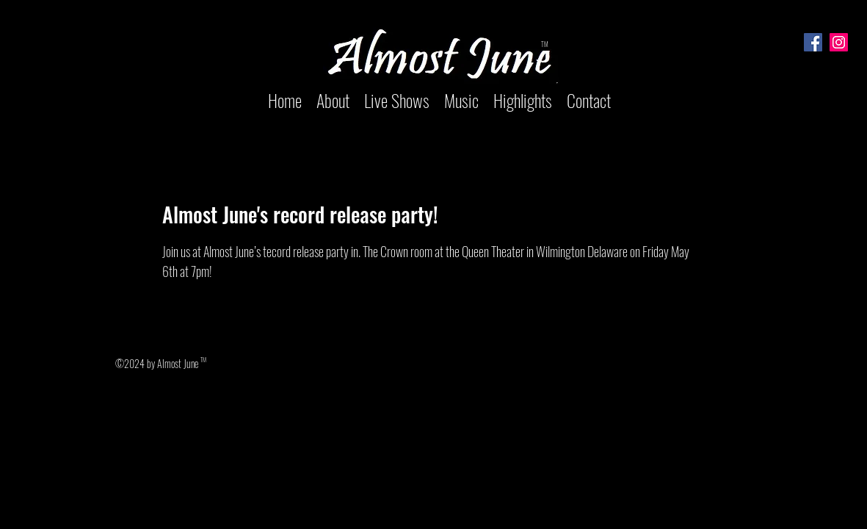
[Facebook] (813, 42)
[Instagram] (839, 42)
